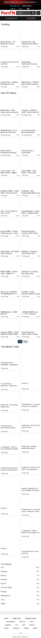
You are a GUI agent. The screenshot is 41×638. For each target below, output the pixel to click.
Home (6, 618)
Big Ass (20, 575)
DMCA (35, 628)
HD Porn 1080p (20, 588)
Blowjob (20, 592)
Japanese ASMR (30, 618)
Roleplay (20, 571)
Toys (20, 600)
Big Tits (20, 584)
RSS (23, 625)
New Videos (11, 622)
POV (20, 567)
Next (25, 341)
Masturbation (20, 596)
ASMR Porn (16, 618)
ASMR (20, 604)
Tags (31, 622)
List (16, 625)
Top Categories (6, 564)
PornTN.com (24, 637)
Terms (26, 628)
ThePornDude (26, 6)
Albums (8, 625)
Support (16, 628)
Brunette (20, 579)
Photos (22, 622)
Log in (20, 8)
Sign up (12, 8)
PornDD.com (15, 6)
